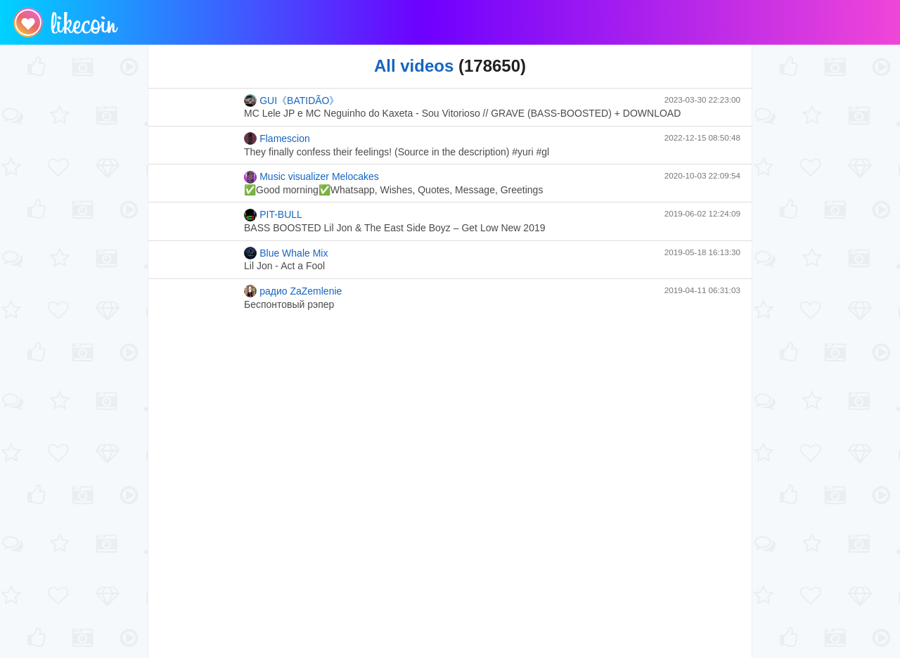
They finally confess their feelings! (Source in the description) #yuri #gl (396, 151)
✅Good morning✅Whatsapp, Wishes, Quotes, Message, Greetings (393, 189)
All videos (414, 65)
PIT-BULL (273, 215)
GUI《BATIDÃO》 (292, 100)
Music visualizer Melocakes (311, 177)
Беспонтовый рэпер (289, 304)
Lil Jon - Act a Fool (284, 265)
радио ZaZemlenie (293, 291)
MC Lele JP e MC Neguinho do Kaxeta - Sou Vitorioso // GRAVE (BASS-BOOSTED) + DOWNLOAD (462, 113)
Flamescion (277, 138)
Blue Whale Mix (286, 253)
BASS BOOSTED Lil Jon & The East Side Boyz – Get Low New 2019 (395, 227)
